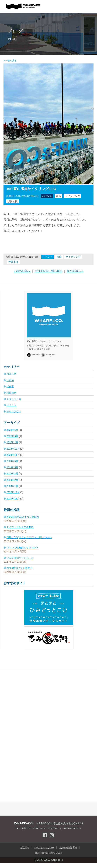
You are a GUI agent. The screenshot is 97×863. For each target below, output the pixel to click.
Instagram (48, 354)
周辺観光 (11, 392)
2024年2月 (12, 479)
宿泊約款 (24, 847)
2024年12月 (13, 448)
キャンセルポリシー (44, 847)
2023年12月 (13, 492)
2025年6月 (12, 429)
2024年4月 (12, 473)
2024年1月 (12, 486)
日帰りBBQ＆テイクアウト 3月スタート (29, 537)
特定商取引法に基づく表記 (48, 853)
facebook (33, 354)
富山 (58, 196)
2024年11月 (13, 454)
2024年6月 (12, 461)
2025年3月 (12, 436)
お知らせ (11, 374)
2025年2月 (12, 442)
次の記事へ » (75, 271)
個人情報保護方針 (68, 847)
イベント (47, 196)
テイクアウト (13, 411)
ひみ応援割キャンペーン (19, 557)
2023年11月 (13, 498)
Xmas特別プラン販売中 (19, 567)
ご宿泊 (10, 380)
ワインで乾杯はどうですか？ (22, 547)
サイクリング (72, 196)
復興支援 (13, 201)
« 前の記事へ (22, 271)
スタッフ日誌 (13, 399)
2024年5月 (12, 467)
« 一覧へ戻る (10, 60)
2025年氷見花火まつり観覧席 (22, 517)
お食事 (10, 386)
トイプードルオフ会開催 (19, 527)
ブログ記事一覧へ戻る (48, 271)
